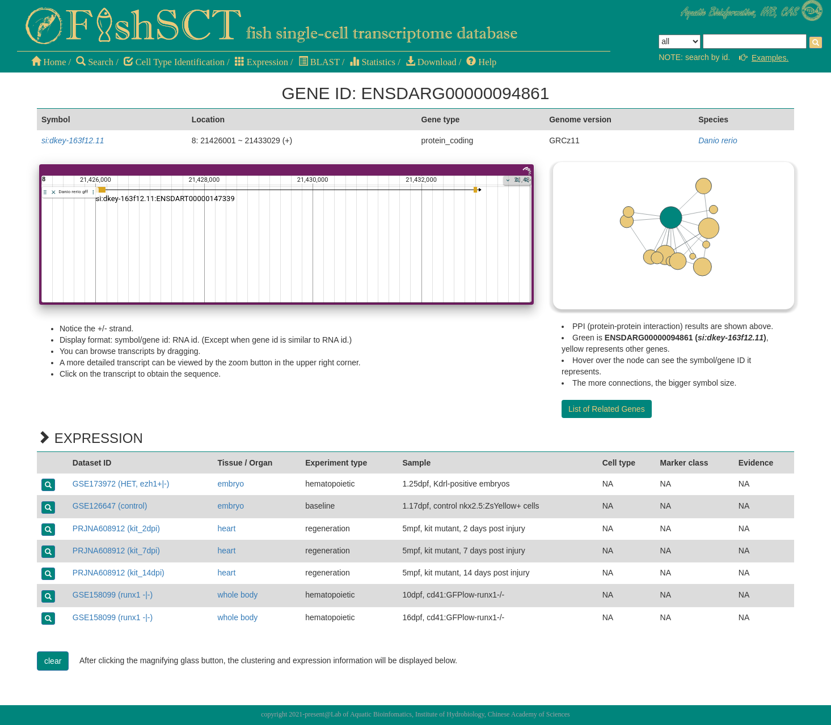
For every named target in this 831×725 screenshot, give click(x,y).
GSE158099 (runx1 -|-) (113, 594)
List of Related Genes (606, 408)
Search (94, 62)
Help (481, 62)
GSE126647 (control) (110, 505)
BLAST (319, 62)
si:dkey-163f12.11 (72, 140)
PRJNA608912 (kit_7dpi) (116, 550)
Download (431, 62)
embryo (230, 483)
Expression (261, 62)
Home (48, 62)
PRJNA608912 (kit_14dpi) (118, 572)
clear (52, 661)
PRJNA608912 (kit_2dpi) (116, 528)
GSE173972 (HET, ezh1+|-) (121, 483)
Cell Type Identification (174, 62)
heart (226, 528)
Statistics (372, 62)
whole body (237, 594)
